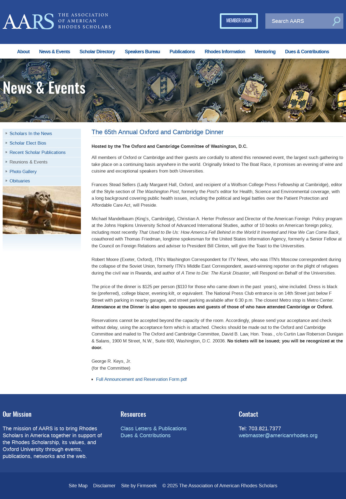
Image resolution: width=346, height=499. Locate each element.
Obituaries (20, 181)
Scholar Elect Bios (28, 143)
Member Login (239, 21)
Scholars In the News (31, 133)
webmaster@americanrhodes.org (278, 435)
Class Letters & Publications (154, 428)
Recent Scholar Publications (38, 152)
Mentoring (265, 51)
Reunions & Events (29, 162)
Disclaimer (104, 485)
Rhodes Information (225, 51)
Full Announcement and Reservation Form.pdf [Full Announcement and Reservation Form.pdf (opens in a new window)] (141, 379)
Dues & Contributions (307, 51)
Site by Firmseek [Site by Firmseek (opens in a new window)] (139, 485)
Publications (182, 51)
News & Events (54, 51)
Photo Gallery (23, 171)
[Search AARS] (298, 21)
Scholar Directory (97, 51)
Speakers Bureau (142, 51)
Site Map (78, 485)
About (23, 51)
